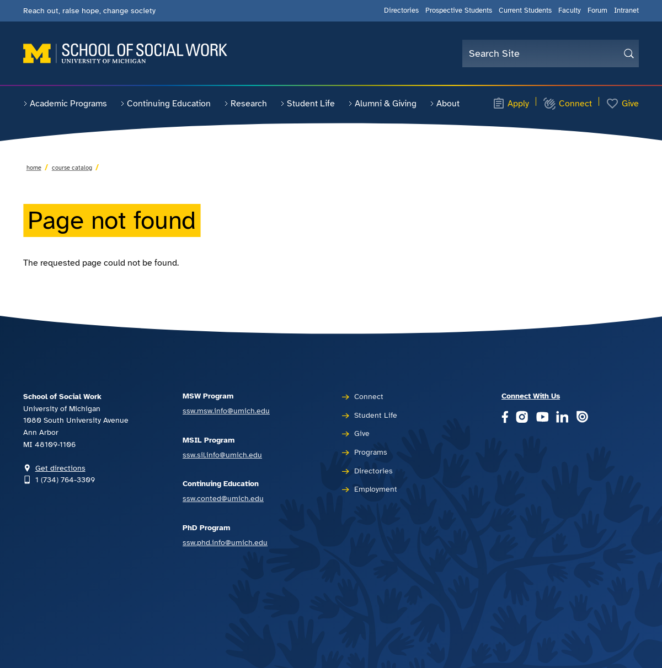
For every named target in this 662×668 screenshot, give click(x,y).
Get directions (60, 468)
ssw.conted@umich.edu (223, 498)
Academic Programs (65, 103)
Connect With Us (530, 396)
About (445, 103)
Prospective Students (458, 10)
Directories (401, 10)
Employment (375, 489)
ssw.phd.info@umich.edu (225, 542)
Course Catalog (72, 167)
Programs (370, 452)
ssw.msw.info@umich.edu (226, 411)
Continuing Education (165, 103)
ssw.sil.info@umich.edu (222, 455)
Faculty (569, 10)
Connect (567, 103)
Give (622, 103)
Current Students (525, 10)
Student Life (307, 103)
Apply (511, 103)
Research (245, 103)
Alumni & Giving (382, 103)
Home (33, 167)
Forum (597, 10)
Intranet (626, 10)
